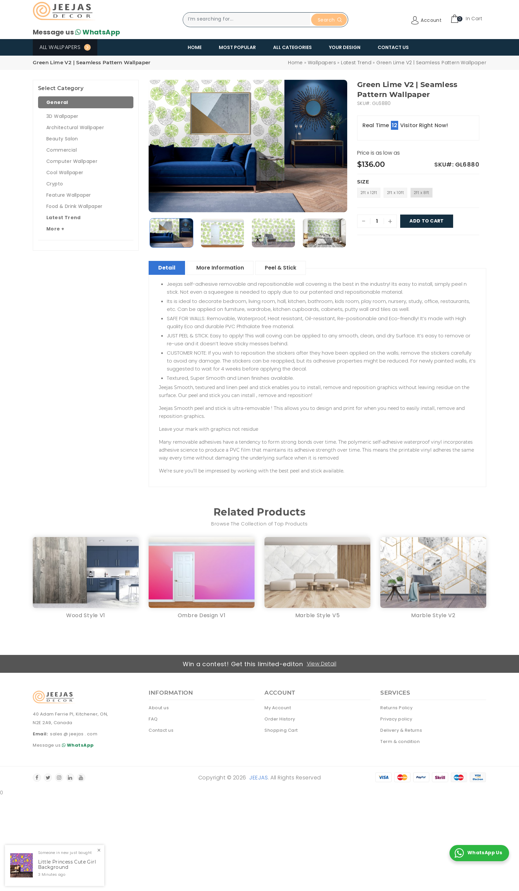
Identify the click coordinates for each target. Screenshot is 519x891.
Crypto (54, 183)
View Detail (321, 664)
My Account (277, 708)
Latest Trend (356, 62)
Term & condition (400, 741)
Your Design (344, 47)
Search (330, 20)
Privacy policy (396, 719)
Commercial (61, 150)
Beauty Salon (62, 138)
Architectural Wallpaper (75, 127)
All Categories (292, 47)
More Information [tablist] (220, 268)
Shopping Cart (281, 730)
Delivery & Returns (401, 730)
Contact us (161, 730)
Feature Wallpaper (68, 195)
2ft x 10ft (395, 192)
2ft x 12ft (368, 192)
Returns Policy (396, 708)
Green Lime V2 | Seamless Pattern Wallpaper (431, 62)
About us (159, 708)
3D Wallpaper (62, 116)
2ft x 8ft (421, 192)
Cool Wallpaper (64, 172)
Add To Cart (426, 221)
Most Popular (237, 47)
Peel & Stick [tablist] (280, 268)
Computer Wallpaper (71, 161)
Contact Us (393, 47)
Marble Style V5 (317, 615)
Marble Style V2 (433, 615)
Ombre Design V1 (202, 615)
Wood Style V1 (85, 615)
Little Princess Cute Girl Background (67, 864)
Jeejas (258, 777)
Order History (279, 719)
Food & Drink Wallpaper (74, 206)
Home (195, 47)
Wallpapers (322, 62)
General (57, 102)
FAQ (153, 719)
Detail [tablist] (166, 268)
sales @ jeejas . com (73, 734)
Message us (76, 32)
